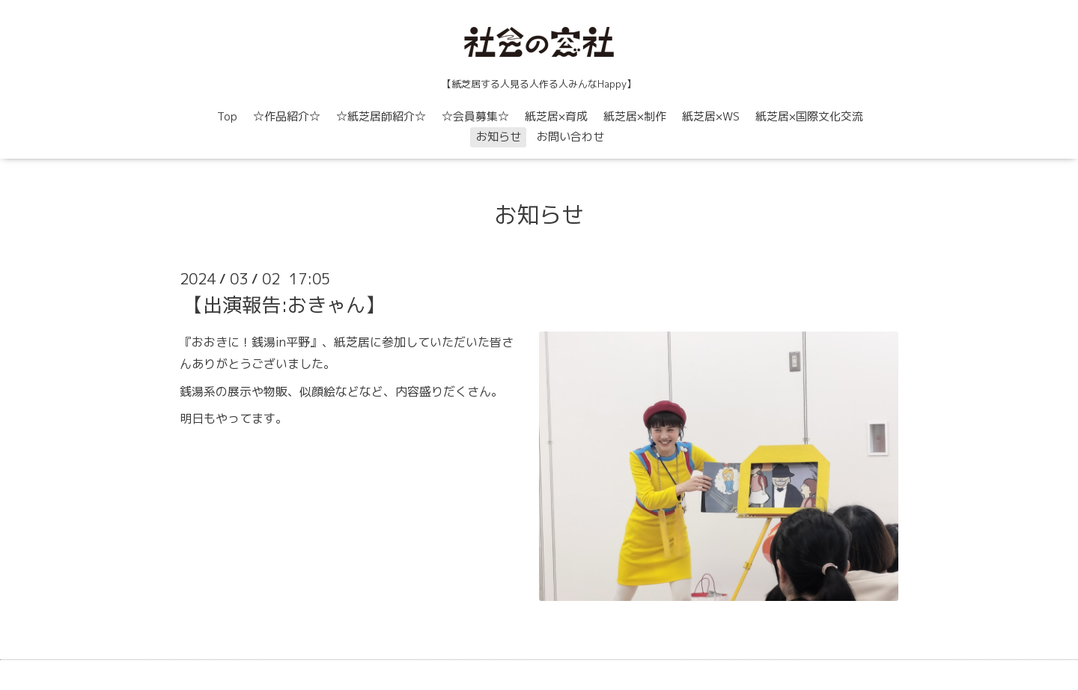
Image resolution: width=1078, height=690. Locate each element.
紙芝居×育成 (556, 116)
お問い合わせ (570, 136)
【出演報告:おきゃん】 (284, 304)
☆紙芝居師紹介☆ (381, 116)
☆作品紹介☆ (286, 116)
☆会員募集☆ (475, 116)
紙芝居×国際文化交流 (809, 116)
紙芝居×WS (711, 116)
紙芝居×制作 (634, 116)
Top (227, 116)
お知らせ (498, 136)
